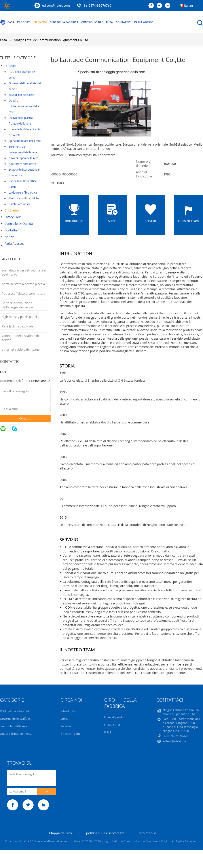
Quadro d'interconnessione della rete (24, 106)
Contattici (123, 22)
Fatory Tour (12, 217)
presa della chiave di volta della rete (25, 132)
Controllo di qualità (97, 22)
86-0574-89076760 (97, 5)
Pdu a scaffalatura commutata (23, 293)
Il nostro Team (70, 734)
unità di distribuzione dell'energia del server (18, 305)
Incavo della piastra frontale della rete (21, 120)
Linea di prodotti (115, 717)
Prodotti (23, 22)
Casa (7, 22)
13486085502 (40, 381)
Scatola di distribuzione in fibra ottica (24, 172)
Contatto (25, 418)
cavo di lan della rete (21, 95)
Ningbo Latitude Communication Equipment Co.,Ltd (51, 40)
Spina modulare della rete (25, 141)
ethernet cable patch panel (21, 349)
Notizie (9, 237)
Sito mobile (147, 833)
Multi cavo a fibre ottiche (24, 198)
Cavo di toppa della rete (23, 158)
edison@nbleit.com (56, 5)
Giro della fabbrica (64, 22)
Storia (64, 719)
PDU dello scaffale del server (22, 74)
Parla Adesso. (144, 22)
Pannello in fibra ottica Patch (23, 184)
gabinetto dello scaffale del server (21, 338)
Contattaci (11, 230)
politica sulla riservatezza (105, 833)
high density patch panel (19, 317)
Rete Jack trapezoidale (17, 326)
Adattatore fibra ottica (22, 164)
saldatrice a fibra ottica (23, 192)
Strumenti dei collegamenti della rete (23, 149)
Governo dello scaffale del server (25, 86)
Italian (188, 5)
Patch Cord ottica (19, 204)
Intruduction (69, 711)
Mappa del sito (60, 833)
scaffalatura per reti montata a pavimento (24, 272)
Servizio (66, 726)
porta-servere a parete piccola (23, 284)
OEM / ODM (112, 725)
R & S (107, 732)
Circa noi (40, 22)
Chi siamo (11, 210)
